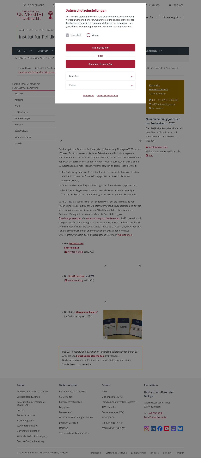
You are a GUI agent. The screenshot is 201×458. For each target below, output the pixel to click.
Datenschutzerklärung (107, 95)
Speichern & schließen (100, 64)
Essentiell (75, 35)
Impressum (88, 95)
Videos (95, 35)
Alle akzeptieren (100, 47)
